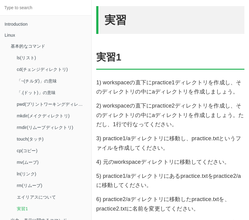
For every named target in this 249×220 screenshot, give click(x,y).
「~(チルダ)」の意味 (37, 81)
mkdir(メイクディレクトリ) (43, 115)
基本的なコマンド (28, 46)
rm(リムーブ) (29, 185)
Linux (10, 35)
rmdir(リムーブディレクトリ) (45, 127)
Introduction (16, 24)
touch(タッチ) (30, 139)
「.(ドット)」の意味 (36, 92)
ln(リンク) (26, 173)
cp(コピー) (27, 150)
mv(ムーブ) (27, 162)
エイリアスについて (36, 197)
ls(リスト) (26, 57)
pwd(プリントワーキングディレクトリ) (54, 104)
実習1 (22, 208)
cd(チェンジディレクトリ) (42, 69)
